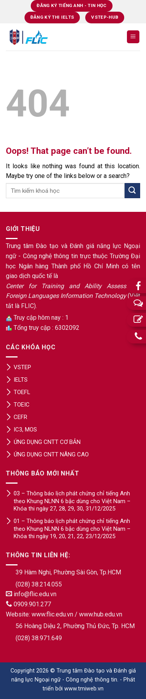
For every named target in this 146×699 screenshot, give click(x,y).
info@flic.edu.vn (35, 594)
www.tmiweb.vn (84, 688)
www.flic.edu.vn (52, 614)
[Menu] (133, 36)
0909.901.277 (32, 604)
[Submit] (132, 190)
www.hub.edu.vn (100, 614)
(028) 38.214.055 (39, 584)
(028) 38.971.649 (39, 638)
